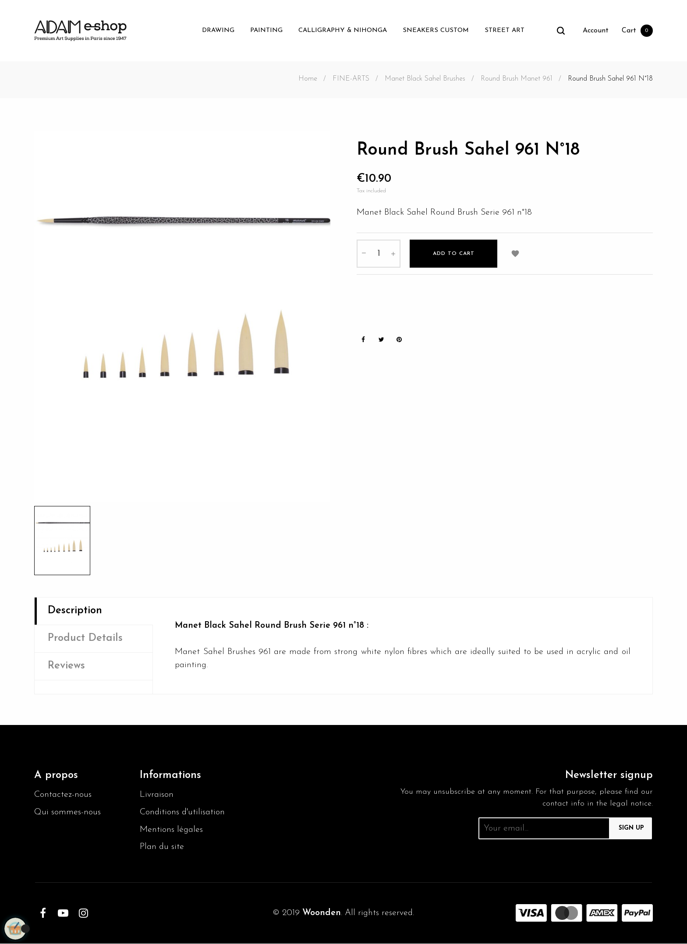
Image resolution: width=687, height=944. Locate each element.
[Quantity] (378, 253)
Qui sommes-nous (67, 812)
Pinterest (399, 339)
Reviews (66, 666)
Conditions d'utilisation (183, 812)
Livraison (157, 795)
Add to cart (454, 253)
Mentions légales (171, 830)
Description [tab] (75, 611)
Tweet (381, 339)
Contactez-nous (63, 795)
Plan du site (162, 847)
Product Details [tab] (85, 638)
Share (363, 339)
